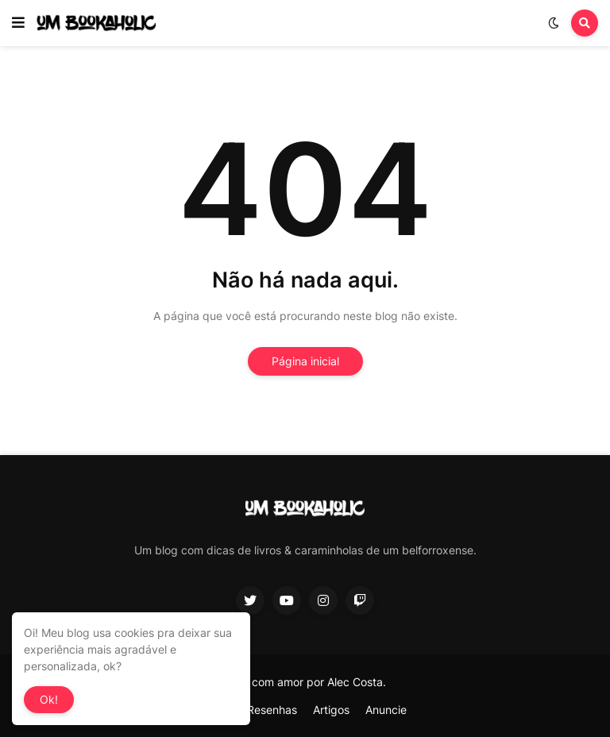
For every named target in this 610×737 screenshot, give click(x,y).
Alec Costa (355, 682)
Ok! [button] (49, 699)
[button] (18, 23)
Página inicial (305, 361)
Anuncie (386, 709)
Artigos (331, 709)
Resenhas (272, 709)
